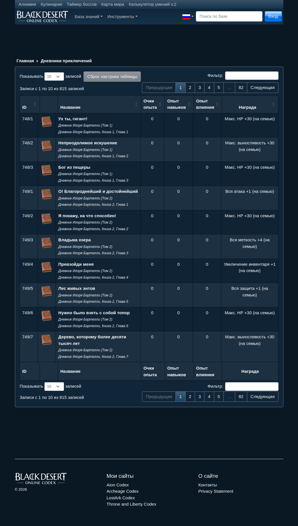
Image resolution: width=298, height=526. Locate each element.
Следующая (263, 87)
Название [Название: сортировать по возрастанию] (70, 107)
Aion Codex (118, 484)
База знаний (89, 16)
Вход (273, 16)
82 (241, 87)
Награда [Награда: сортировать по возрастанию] (247, 107)
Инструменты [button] (122, 16)
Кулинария (51, 4)
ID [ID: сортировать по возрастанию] (24, 107)
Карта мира (112, 4)
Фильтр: (242, 75)
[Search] (229, 16)
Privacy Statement (215, 491)
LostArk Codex (121, 497)
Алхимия (27, 4)
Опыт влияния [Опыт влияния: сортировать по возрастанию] (205, 104)
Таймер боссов (82, 4)
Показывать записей (50, 76)
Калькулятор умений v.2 (152, 4)
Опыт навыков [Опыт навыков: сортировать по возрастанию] (176, 104)
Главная (25, 60)
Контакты (207, 484)
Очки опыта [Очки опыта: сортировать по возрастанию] (150, 104)
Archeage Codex (123, 491)
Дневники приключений (66, 60)
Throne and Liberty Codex (131, 504)
